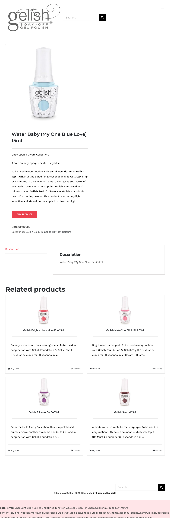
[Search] (102, 17)
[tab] (26, 250)
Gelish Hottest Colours (57, 232)
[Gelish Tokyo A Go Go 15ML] (44, 393)
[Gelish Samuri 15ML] (126, 393)
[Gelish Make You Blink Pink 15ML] (126, 311)
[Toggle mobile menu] (163, 7)
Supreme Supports (106, 493)
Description (12, 249)
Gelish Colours (34, 232)
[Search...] (81, 17)
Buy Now (15, 369)
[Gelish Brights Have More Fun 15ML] (44, 311)
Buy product (24, 215)
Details (77, 369)
